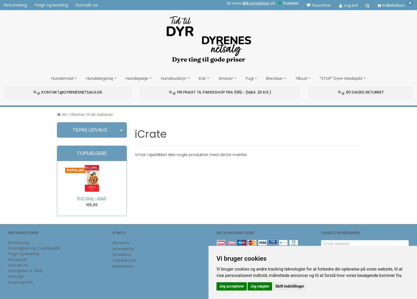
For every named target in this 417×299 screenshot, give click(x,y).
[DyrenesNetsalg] (208, 38)
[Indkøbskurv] (395, 5)
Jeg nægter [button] (259, 286)
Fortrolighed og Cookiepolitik (34, 247)
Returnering (15, 5)
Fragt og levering (51, 5)
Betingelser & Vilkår (25, 270)
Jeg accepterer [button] (231, 286)
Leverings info (20, 281)
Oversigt (16, 276)
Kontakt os (87, 5)
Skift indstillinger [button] (289, 286)
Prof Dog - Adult (91, 197)
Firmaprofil (17, 259)
